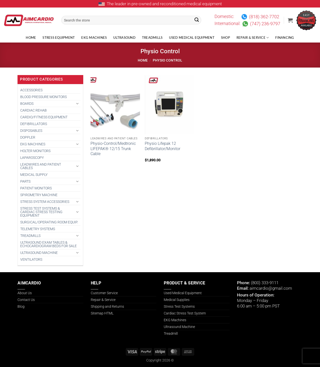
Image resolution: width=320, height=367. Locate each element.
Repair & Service (252, 37)
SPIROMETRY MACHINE (39, 195)
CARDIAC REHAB (33, 110)
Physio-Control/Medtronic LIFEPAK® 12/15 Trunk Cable (113, 148)
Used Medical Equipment (191, 38)
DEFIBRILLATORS (33, 124)
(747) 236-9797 (265, 24)
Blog (21, 306)
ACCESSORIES (31, 90)
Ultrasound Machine (179, 327)
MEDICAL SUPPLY (34, 175)
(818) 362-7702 (264, 17)
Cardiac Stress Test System (185, 313)
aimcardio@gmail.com (271, 288)
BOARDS (27, 104)
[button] (290, 20)
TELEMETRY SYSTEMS (37, 229)
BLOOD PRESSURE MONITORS (43, 97)
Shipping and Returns (107, 306)
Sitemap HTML (102, 313)
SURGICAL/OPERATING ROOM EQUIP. (49, 222)
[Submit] (196, 20)
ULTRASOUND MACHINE (39, 253)
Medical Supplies (177, 300)
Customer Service (104, 293)
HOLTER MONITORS (35, 151)
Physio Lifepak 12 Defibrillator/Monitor (162, 146)
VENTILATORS (31, 259)
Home (31, 38)
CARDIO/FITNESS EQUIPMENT (44, 117)
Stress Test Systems (179, 306)
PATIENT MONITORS (36, 188)
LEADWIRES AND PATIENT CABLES (40, 166)
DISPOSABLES (31, 131)
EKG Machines (94, 38)
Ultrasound (124, 38)
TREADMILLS (30, 236)
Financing (284, 38)
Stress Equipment (58, 38)
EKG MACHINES (32, 144)
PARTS (25, 181)
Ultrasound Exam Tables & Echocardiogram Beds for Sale (48, 244)
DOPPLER (27, 137)
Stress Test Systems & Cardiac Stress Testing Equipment (41, 211)
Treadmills (152, 38)
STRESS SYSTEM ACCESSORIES (44, 202)
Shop (225, 38)
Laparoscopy (32, 158)
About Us (25, 293)
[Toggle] (77, 103)
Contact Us (26, 300)
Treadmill (171, 333)
